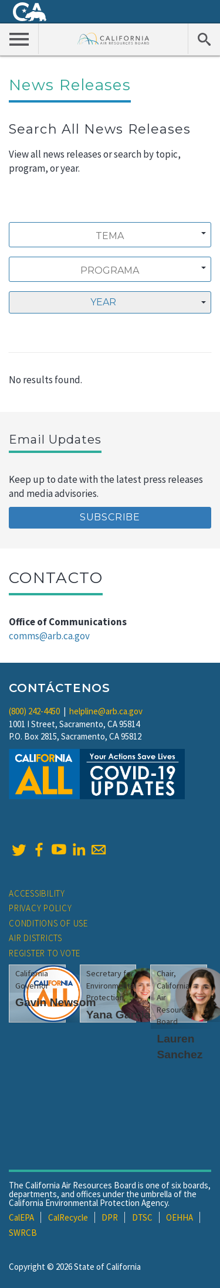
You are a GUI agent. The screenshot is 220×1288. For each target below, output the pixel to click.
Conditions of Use (48, 923)
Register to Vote (44, 953)
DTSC (142, 1217)
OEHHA (179, 1217)
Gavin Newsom (55, 1002)
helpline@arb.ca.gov (106, 711)
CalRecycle (68, 1217)
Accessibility (37, 893)
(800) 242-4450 (34, 711)
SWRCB (23, 1232)
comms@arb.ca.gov (49, 635)
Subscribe (110, 517)
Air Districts (35, 937)
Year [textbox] (103, 302)
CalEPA (21, 1217)
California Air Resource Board (113, 38)
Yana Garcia (118, 1014)
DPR (109, 1217)
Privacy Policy (40, 908)
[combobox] (110, 234)
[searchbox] (110, 236)
